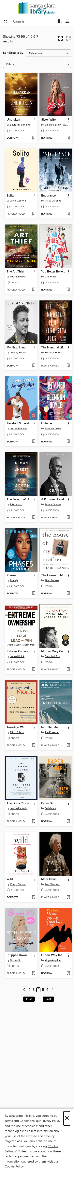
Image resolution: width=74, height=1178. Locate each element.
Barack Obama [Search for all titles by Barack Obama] (53, 504)
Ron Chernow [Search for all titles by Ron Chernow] (52, 884)
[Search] (5, 21)
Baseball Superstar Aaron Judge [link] (19, 423)
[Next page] (52, 990)
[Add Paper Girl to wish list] (68, 821)
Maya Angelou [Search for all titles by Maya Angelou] (53, 960)
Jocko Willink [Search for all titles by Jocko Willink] (17, 656)
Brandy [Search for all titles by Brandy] (14, 580)
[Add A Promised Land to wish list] (68, 517)
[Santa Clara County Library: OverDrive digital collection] (37, 8)
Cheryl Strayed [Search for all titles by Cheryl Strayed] (18, 884)
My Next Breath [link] (17, 347)
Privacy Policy (50, 1121)
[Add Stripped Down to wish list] (33, 973)
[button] (60, 40)
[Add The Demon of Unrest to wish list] (33, 517)
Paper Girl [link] (47, 803)
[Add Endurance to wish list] (68, 214)
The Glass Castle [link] (18, 803)
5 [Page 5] (43, 990)
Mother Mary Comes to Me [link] (54, 651)
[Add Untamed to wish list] (68, 441)
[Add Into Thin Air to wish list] (68, 745)
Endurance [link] (48, 196)
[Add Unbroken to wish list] (33, 138)
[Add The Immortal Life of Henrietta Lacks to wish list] (68, 365)
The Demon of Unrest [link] (19, 499)
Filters (10, 64)
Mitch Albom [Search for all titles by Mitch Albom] (17, 732)
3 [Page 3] (34, 990)
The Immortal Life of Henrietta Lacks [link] (54, 347)
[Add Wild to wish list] (33, 897)
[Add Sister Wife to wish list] (68, 138)
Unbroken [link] (13, 120)
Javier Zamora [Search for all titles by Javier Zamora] (18, 200)
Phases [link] (11, 575)
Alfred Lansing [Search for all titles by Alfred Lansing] (53, 200)
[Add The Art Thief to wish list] (33, 290)
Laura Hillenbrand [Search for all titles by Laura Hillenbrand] (20, 124)
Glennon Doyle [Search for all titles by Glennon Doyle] (53, 428)
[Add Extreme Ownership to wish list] (33, 669)
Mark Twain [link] (49, 879)
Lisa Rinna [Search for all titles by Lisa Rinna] (50, 276)
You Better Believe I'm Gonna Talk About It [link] (54, 271)
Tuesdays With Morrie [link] (19, 727)
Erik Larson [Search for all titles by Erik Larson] (16, 504)
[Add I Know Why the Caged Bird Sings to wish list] (68, 973)
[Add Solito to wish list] (33, 214)
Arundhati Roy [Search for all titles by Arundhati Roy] (52, 656)
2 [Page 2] (29, 990)
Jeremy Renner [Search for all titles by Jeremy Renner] (18, 352)
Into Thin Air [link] (49, 727)
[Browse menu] (67, 21)
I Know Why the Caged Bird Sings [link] (54, 955)
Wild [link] (10, 879)
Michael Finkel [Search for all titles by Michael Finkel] (18, 276)
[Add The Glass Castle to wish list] (33, 821)
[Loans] (59, 22)
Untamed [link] (47, 423)
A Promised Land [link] (52, 499)
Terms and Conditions (20, 1121)
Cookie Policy (14, 1166)
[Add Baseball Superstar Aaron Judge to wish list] (33, 441)
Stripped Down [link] (17, 955)
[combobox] (29, 22)
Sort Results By (13, 53)
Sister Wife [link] (48, 120)
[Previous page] (24, 990)
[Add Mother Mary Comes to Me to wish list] (68, 669)
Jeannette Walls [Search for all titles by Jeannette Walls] (18, 808)
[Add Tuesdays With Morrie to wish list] (33, 745)
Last (48, 999)
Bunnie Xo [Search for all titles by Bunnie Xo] (15, 960)
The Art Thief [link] (15, 271)
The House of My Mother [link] (54, 575)
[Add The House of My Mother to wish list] (68, 593)
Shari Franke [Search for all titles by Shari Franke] (52, 580)
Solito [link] (11, 196)
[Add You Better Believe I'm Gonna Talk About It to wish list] (68, 290)
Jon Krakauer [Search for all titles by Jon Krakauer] (52, 732)
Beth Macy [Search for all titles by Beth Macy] (50, 808)
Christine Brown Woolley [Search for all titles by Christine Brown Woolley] (56, 124)
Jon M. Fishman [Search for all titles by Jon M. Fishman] (18, 428)
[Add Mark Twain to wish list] (68, 897)
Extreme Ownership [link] (19, 651)
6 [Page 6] (47, 990)
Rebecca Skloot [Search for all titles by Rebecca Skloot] (53, 352)
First (29, 999)
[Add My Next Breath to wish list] (33, 365)
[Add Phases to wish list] (33, 593)
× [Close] (66, 1118)
